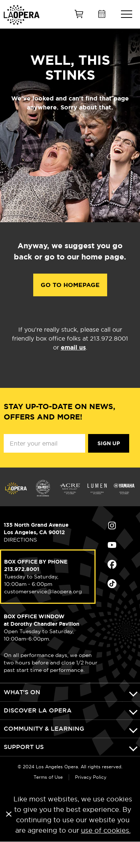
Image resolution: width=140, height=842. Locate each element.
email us (73, 347)
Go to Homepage (70, 285)
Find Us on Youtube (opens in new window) (112, 544)
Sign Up (108, 443)
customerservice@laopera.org (43, 591)
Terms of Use (48, 777)
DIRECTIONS (20, 539)
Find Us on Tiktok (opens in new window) (112, 583)
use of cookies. (106, 830)
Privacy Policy (90, 777)
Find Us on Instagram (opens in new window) (112, 525)
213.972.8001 (21, 569)
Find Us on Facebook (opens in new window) (112, 564)
